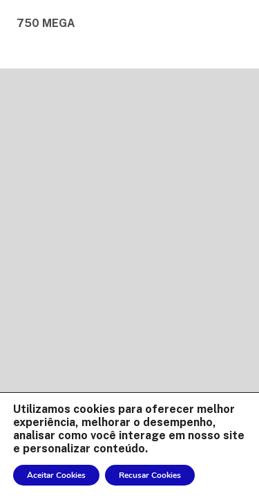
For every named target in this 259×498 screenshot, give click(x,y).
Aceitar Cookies (56, 475)
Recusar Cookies (150, 475)
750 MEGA (46, 23)
